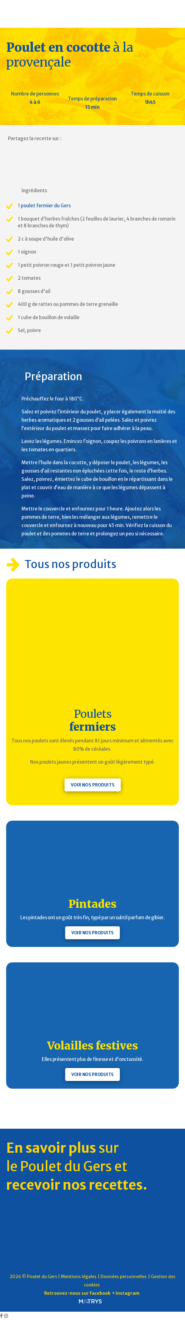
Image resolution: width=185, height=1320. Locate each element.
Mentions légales (78, 1276)
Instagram (128, 1293)
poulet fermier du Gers (46, 206)
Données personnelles (123, 1276)
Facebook (100, 1293)
